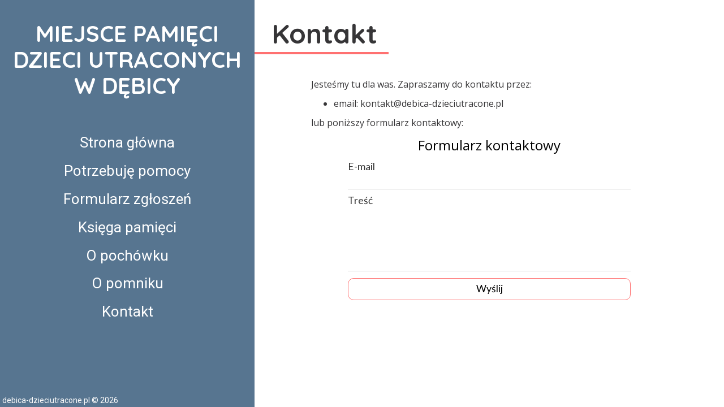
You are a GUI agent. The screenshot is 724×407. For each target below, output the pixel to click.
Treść (360, 200)
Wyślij (489, 289)
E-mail (361, 166)
